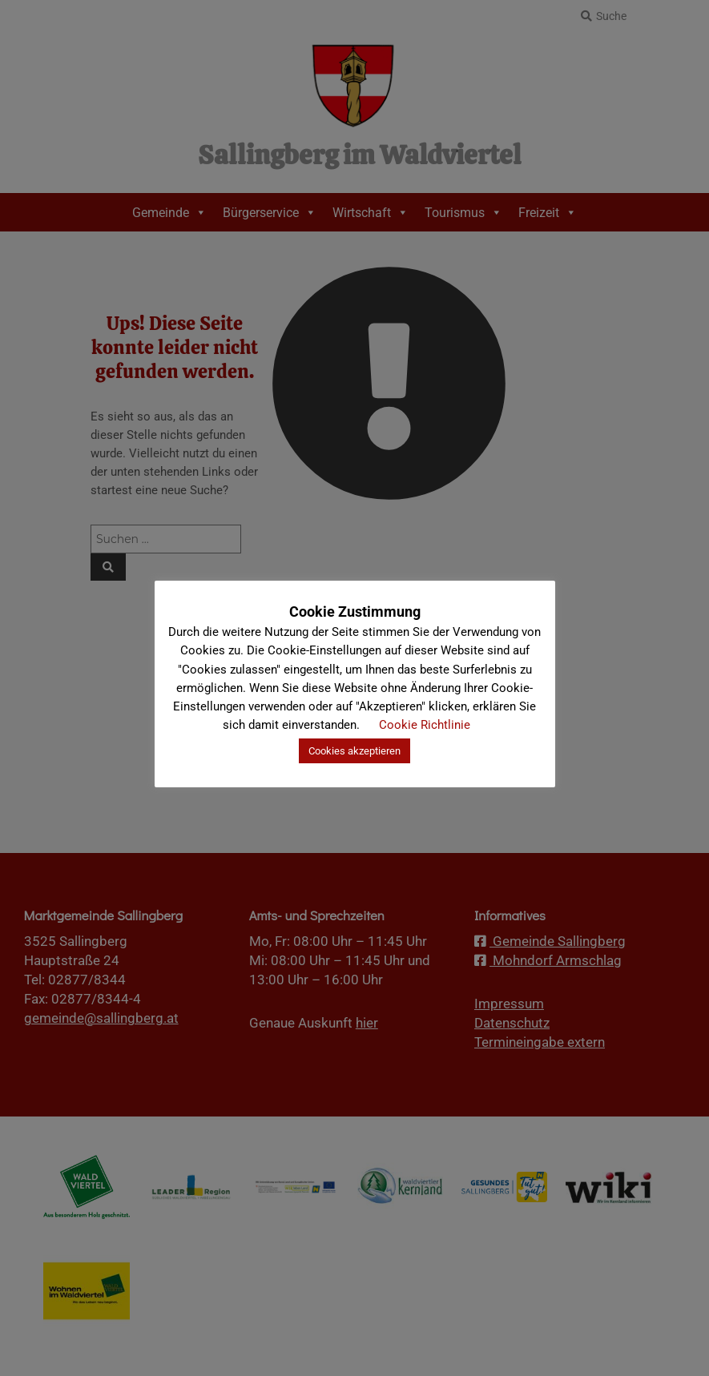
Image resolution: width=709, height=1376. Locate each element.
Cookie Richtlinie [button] (424, 725)
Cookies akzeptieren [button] (354, 751)
